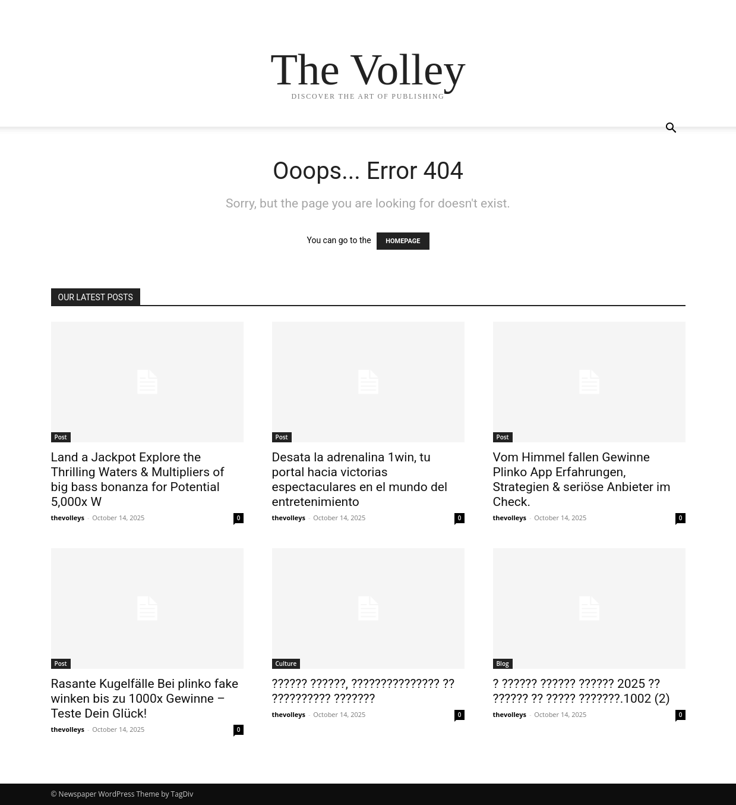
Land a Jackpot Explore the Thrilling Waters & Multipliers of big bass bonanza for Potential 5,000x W (138, 479)
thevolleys (68, 517)
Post (61, 437)
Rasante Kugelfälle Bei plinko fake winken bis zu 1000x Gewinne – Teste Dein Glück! (145, 699)
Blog (503, 663)
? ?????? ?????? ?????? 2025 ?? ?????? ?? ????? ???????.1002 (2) (581, 691)
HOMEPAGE (403, 241)
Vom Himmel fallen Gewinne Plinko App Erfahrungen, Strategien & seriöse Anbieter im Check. (582, 479)
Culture (286, 663)
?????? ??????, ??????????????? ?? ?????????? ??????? (363, 691)
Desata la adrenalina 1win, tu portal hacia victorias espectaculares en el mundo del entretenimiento (360, 479)
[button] (671, 129)
